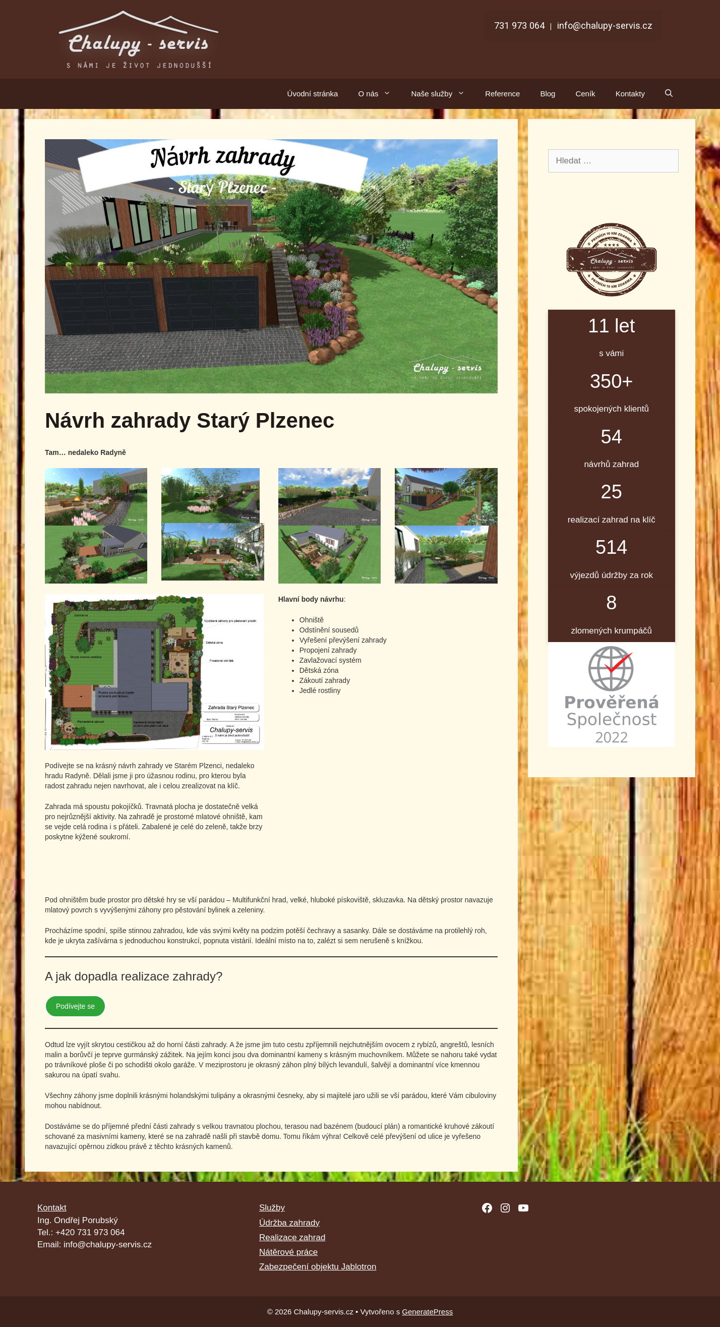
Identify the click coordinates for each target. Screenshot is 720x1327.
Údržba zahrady (289, 1223)
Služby (272, 1208)
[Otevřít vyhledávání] (669, 94)
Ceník (585, 93)
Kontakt (52, 1208)
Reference (502, 93)
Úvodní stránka (312, 93)
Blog (547, 93)
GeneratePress (427, 1311)
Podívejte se (75, 1006)
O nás (379, 94)
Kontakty (630, 93)
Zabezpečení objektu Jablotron (318, 1267)
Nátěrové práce (288, 1252)
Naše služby (443, 94)
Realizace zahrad (292, 1237)
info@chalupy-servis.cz (604, 25)
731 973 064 (519, 25)
